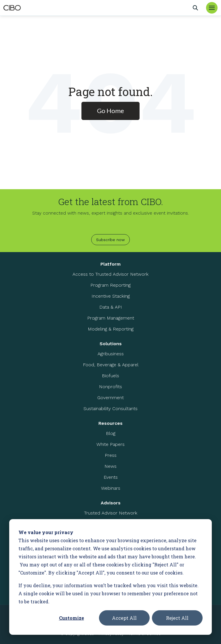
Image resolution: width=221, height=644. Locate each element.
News (110, 466)
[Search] (195, 8)
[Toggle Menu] (212, 8)
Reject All (177, 618)
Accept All (124, 618)
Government (110, 397)
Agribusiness (111, 353)
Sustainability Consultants (110, 408)
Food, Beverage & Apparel (110, 364)
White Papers (110, 444)
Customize (71, 618)
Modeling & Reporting (111, 329)
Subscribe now (110, 239)
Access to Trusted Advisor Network (110, 274)
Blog (110, 433)
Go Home (110, 110)
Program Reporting (110, 285)
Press (111, 455)
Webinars (110, 488)
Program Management (110, 318)
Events (111, 477)
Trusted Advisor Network (110, 513)
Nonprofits (110, 386)
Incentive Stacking (111, 296)
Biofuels (110, 375)
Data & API (110, 307)
